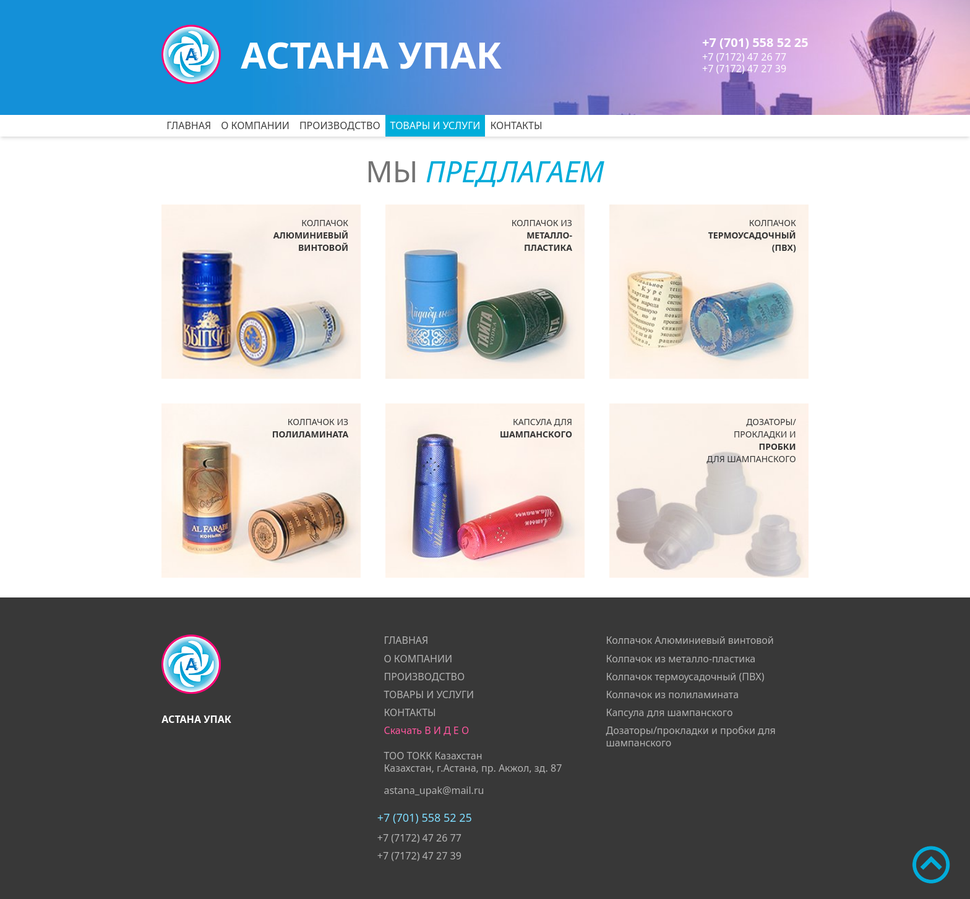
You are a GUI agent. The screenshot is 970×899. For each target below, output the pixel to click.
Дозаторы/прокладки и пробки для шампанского (691, 736)
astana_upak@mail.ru (434, 790)
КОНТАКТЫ (516, 125)
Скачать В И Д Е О (426, 730)
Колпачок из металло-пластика (681, 658)
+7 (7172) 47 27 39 (744, 68)
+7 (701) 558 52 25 (755, 42)
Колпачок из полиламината (672, 694)
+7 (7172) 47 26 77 (744, 57)
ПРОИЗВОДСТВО (339, 125)
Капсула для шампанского (669, 712)
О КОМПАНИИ (255, 125)
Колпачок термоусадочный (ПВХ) (685, 676)
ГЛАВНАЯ (188, 125)
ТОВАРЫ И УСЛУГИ (435, 125)
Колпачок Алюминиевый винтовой (690, 640)
